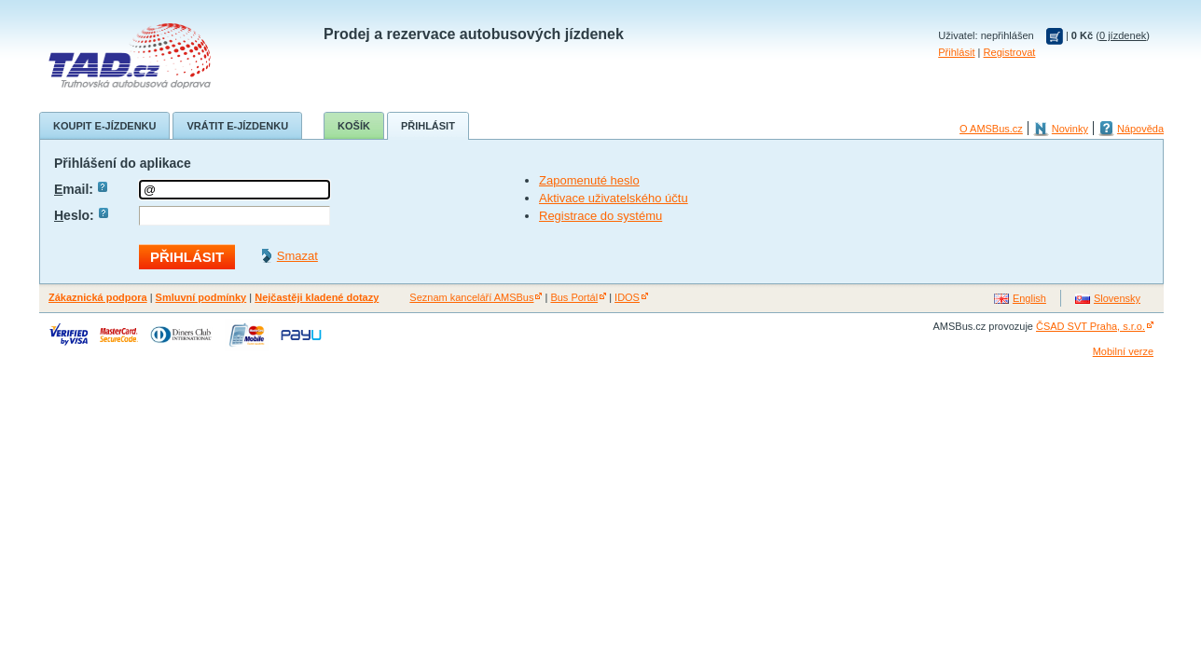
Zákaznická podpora (97, 297)
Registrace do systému (600, 216)
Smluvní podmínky (201, 297)
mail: (80, 189)
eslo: (81, 215)
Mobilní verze (1123, 351)
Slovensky (1117, 298)
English (1029, 298)
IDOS (627, 297)
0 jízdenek (1122, 35)
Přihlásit (956, 52)
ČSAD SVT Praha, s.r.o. (1090, 326)
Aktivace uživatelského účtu (613, 198)
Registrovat (1010, 52)
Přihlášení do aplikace (122, 163)
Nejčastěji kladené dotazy (317, 297)
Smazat (297, 256)
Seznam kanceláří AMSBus (471, 297)
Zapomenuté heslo (589, 180)
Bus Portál (574, 297)
